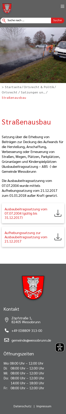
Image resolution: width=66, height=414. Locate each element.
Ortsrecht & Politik (39, 87)
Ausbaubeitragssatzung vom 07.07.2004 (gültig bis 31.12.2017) (26, 213)
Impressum (43, 406)
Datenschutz (23, 406)
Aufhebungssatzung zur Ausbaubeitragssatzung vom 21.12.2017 (26, 236)
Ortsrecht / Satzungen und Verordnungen (24, 92)
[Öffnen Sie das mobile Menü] (62, 6)
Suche (57, 20)
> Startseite (11, 87)
